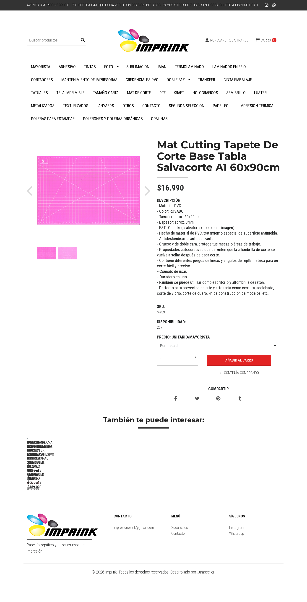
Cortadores (42, 79)
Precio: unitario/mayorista (183, 337)
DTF (162, 92)
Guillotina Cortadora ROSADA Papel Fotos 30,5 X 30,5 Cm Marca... (123, 504)
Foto (108, 66)
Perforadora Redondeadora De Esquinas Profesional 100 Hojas (58, 504)
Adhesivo (67, 66)
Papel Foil (222, 105)
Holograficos (205, 92)
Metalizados (43, 105)
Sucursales (179, 554)
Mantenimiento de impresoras (89, 79)
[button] (32, 190)
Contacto (151, 105)
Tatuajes (39, 92)
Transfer (206, 79)
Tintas (90, 66)
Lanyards (105, 105)
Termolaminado (189, 66)
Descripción (168, 200)
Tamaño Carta (106, 92)
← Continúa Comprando (239, 373)
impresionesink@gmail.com (134, 554)
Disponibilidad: (171, 321)
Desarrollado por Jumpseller (192, 599)
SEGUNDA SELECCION (186, 105)
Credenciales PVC (142, 79)
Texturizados (75, 105)
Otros (128, 105)
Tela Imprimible (70, 92)
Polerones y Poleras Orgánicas (113, 118)
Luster (260, 92)
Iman (162, 66)
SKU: (161, 306)
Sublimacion (137, 66)
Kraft (179, 92)
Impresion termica (256, 105)
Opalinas (159, 118)
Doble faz (176, 79)
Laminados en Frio (229, 66)
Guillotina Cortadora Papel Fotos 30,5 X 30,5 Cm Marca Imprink (186, 504)
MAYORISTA (40, 66)
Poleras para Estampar (53, 118)
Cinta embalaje (238, 79)
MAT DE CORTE (139, 92)
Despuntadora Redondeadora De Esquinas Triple (250, 504)
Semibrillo (236, 92)
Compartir (218, 388)
